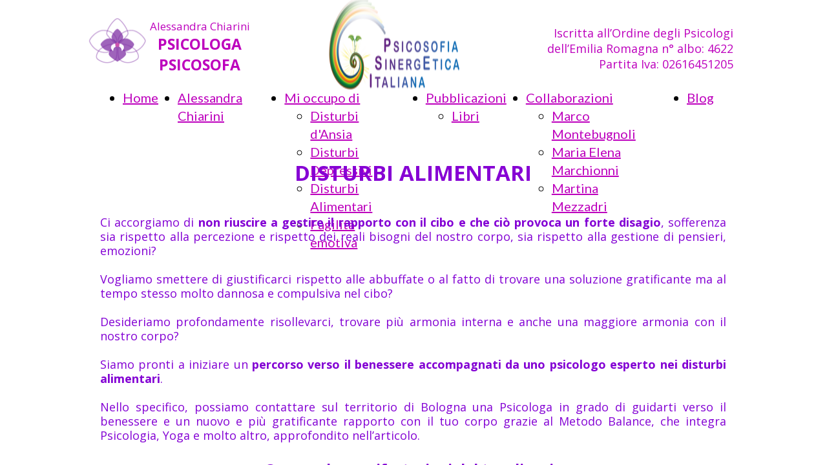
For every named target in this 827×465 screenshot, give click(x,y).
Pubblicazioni (466, 97)
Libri (465, 115)
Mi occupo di (322, 97)
